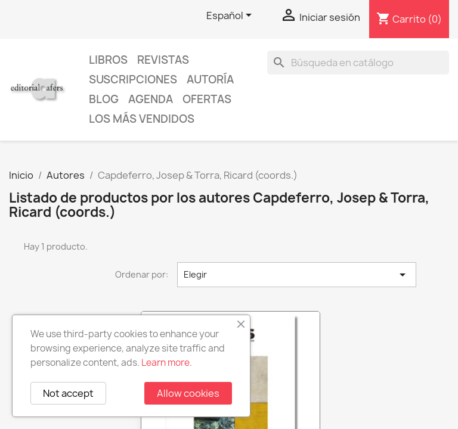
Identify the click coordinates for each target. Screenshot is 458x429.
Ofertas (206, 99)
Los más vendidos (141, 118)
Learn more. (166, 362)
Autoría (210, 79)
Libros (108, 59)
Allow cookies (188, 393)
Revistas (163, 59)
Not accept (68, 393)
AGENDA (150, 99)
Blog (104, 99)
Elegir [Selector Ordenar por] (297, 275)
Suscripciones (133, 79)
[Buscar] (358, 62)
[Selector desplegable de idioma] (231, 16)
